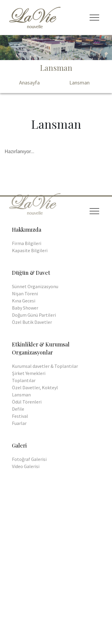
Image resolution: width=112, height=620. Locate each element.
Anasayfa (29, 82)
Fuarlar (19, 423)
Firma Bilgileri (26, 243)
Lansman (79, 82)
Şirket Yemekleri (28, 373)
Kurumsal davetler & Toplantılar (45, 366)
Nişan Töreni (25, 293)
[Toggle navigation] (94, 17)
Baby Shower (25, 308)
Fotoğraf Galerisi (29, 459)
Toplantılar (24, 380)
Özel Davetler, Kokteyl (35, 387)
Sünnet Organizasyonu (35, 286)
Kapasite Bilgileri (29, 250)
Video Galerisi (25, 466)
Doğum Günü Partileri (34, 315)
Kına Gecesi (23, 301)
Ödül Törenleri (27, 402)
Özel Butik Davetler (32, 322)
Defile (18, 409)
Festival (20, 416)
